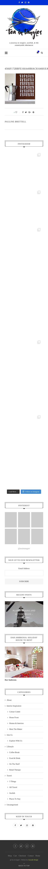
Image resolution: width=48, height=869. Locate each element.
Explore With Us (15, 741)
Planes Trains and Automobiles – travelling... (24, 614)
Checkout (22, 856)
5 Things (12, 781)
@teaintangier (24, 548)
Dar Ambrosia (11, 680)
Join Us (10, 735)
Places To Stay (15, 799)
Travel (9, 776)
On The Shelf (14, 764)
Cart (15, 856)
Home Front (14, 717)
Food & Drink (14, 758)
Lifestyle (10, 747)
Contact (31, 856)
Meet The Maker (15, 729)
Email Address (24, 568)
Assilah (12, 793)
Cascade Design (33, 860)
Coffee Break (14, 752)
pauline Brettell (15, 122)
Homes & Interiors (16, 723)
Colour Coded (14, 712)
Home (37, 856)
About (9, 700)
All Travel (13, 787)
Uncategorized (12, 805)
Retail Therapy (15, 770)
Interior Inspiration (14, 706)
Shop (10, 856)
